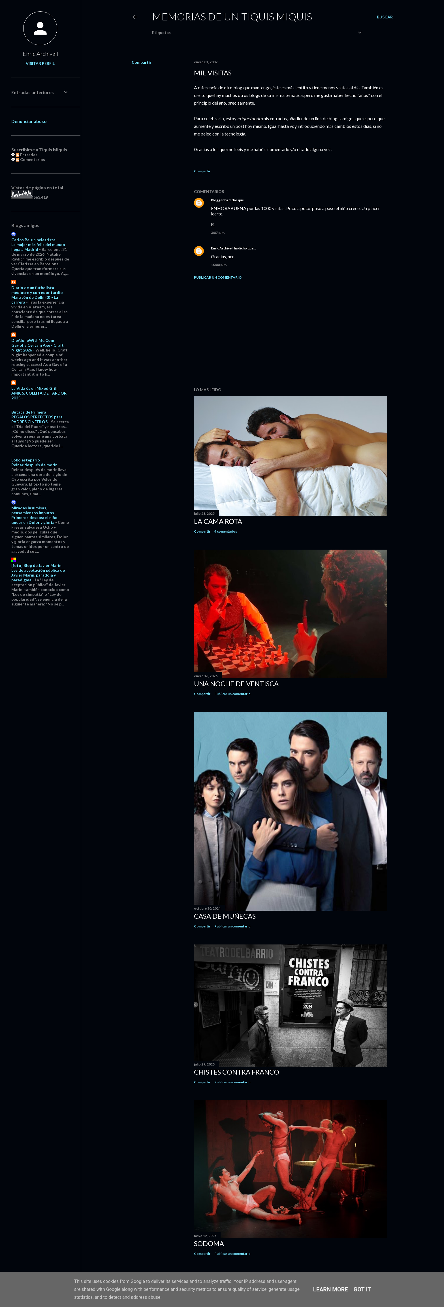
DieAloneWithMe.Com (32, 340)
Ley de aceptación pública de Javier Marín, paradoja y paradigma (38, 575)
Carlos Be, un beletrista (33, 239)
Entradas (26, 154)
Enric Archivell (222, 248)
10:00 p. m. (219, 264)
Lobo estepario (25, 459)
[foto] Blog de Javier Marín (36, 565)
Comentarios (30, 159)
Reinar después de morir (34, 464)
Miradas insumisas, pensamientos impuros (32, 510)
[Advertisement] (290, 333)
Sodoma (209, 1243)
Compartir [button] (141, 62)
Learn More (330, 1289)
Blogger (217, 200)
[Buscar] (385, 17)
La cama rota (218, 521)
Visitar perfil (40, 63)
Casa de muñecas (225, 916)
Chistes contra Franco (236, 1072)
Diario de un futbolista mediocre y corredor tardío (37, 290)
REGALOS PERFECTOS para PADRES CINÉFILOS (37, 419)
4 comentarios (225, 531)
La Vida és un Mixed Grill (34, 388)
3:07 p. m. (218, 232)
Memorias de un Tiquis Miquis (232, 16)
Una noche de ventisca (236, 683)
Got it (362, 1289)
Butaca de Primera (28, 412)
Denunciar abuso (29, 121)
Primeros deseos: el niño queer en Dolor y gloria (34, 520)
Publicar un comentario (218, 277)
